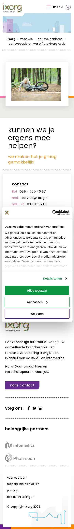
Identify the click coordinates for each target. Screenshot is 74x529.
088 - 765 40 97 (33, 191)
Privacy (12, 490)
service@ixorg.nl (35, 198)
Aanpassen (37, 302)
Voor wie (26, 39)
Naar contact (22, 385)
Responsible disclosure (23, 484)
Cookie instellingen (20, 497)
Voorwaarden (16, 478)
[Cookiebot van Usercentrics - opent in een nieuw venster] (52, 212)
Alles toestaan (37, 290)
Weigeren (37, 313)
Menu (55, 7)
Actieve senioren (50, 39)
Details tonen (52, 278)
